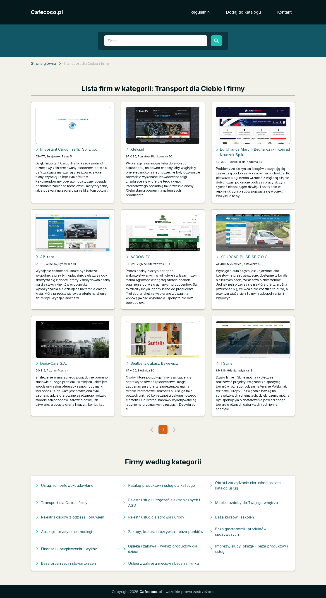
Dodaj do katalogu (243, 12)
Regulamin (200, 12)
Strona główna (43, 63)
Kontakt (284, 12)
